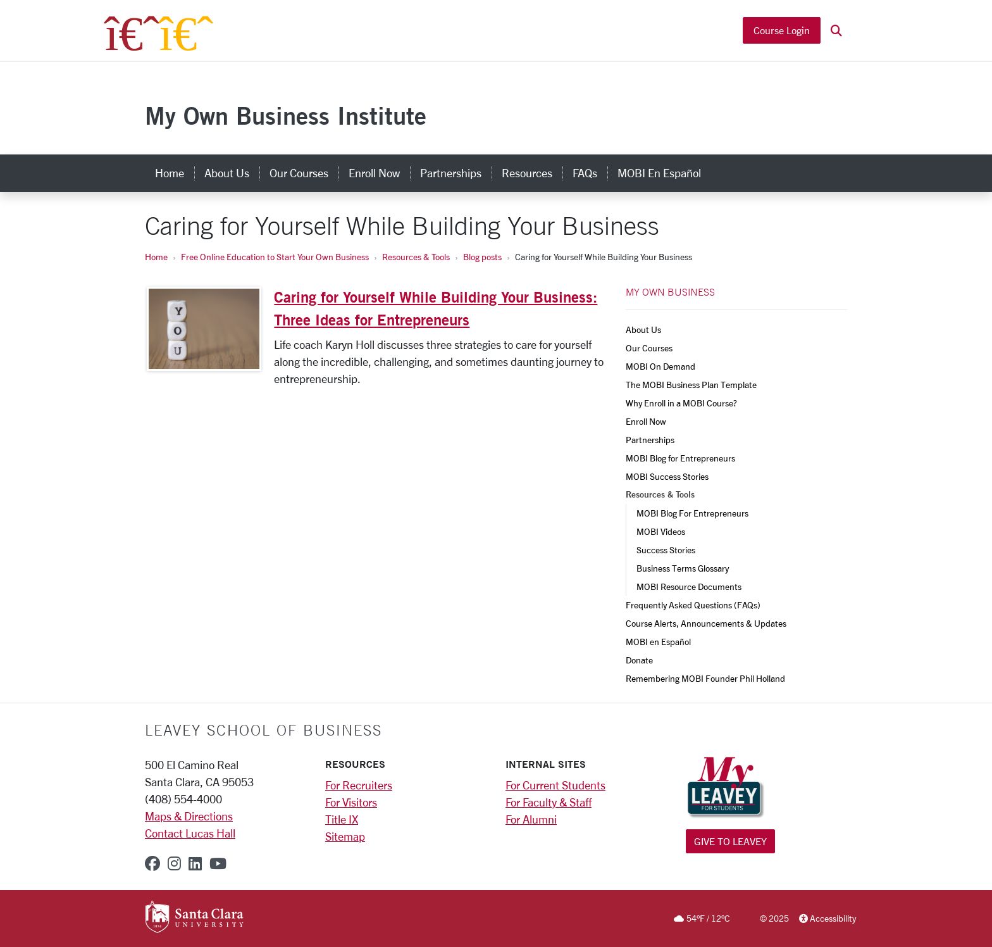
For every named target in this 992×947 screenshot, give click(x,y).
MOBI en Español (658, 641)
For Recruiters (358, 785)
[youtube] (217, 863)
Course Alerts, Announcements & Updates (706, 623)
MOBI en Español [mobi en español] (659, 172)
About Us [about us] (226, 172)
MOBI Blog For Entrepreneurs (692, 513)
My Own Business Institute (285, 115)
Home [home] (169, 172)
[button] (836, 30)
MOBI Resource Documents (688, 586)
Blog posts (482, 256)
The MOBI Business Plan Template (691, 384)
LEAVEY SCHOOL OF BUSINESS (263, 730)
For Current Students (555, 785)
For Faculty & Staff (548, 802)
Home (156, 256)
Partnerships (650, 439)
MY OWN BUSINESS (670, 291)
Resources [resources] (527, 172)
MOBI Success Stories (667, 476)
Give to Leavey (730, 841)
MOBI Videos (660, 531)
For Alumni (531, 819)
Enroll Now (646, 421)
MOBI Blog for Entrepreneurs (680, 458)
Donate (639, 660)
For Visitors (351, 802)
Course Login (781, 30)
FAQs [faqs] (585, 172)
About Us (643, 329)
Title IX (341, 819)
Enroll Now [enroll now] (374, 172)
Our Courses (649, 347)
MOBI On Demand (660, 366)
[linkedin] (195, 863)
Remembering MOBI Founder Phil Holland (705, 678)
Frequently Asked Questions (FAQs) (693, 604)
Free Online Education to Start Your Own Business (275, 256)
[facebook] (152, 863)
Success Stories (665, 549)
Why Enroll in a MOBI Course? (681, 403)
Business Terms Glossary (682, 568)
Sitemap (345, 836)
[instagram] (174, 863)
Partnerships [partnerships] (450, 172)
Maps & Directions (189, 816)
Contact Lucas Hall (190, 833)
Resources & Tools (416, 256)
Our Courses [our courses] (299, 172)
